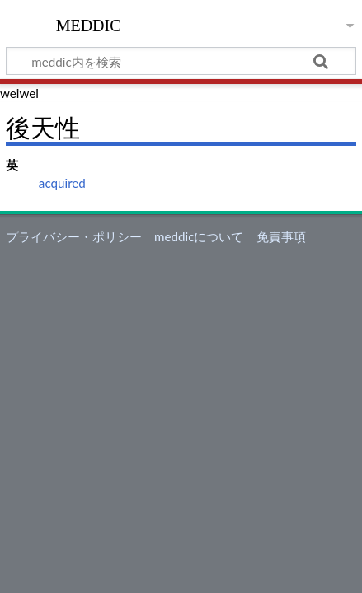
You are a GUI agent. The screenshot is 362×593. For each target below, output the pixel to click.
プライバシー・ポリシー (74, 236)
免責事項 (281, 236)
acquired (62, 182)
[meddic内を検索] (181, 61)
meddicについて (198, 236)
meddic (88, 23)
